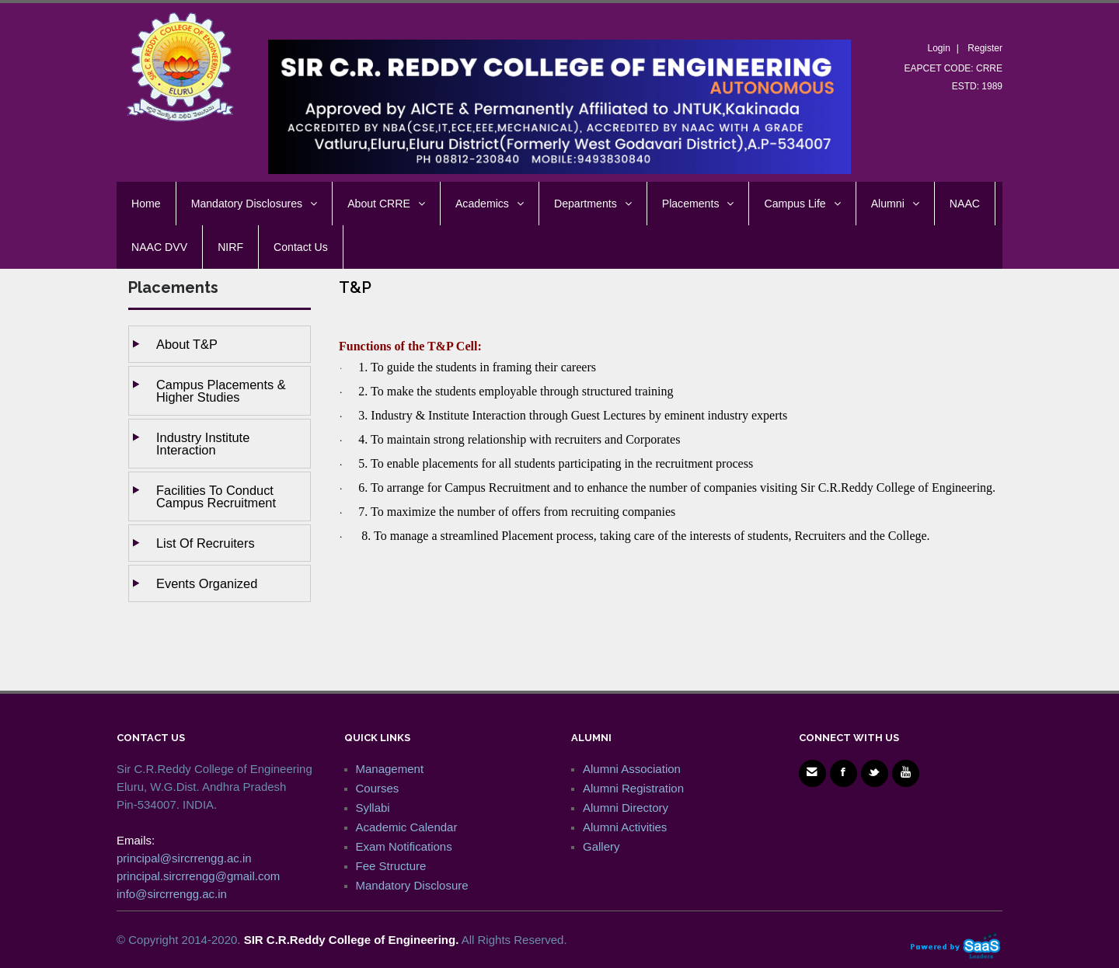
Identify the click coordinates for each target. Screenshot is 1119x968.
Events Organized (206, 583)
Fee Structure (391, 865)
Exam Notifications (404, 846)
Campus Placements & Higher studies (221, 391)
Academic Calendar (407, 827)
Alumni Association (632, 768)
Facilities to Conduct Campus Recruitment (216, 496)
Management (390, 768)
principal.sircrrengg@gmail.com (198, 876)
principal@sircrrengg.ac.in (184, 858)
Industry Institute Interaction (202, 443)
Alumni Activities (625, 827)
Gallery (601, 846)
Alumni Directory (625, 807)
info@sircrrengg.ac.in (172, 893)
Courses (377, 788)
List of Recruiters (205, 543)
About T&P (187, 344)
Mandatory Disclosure (412, 885)
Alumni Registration (633, 788)
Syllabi (373, 807)
